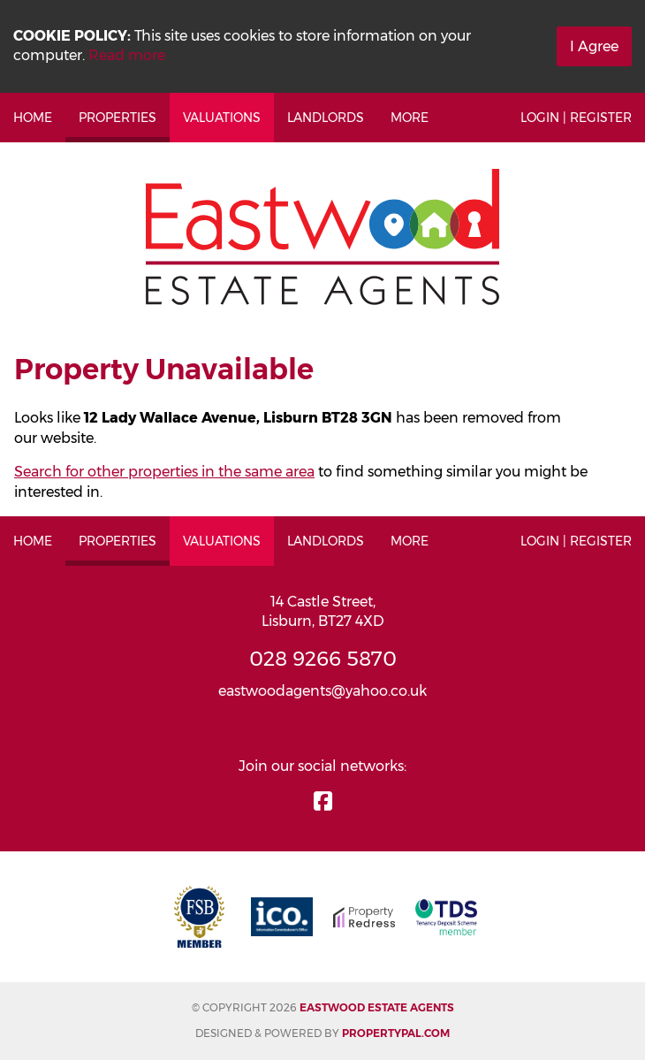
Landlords (325, 118)
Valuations (222, 118)
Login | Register (576, 118)
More (410, 118)
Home (32, 118)
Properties (117, 118)
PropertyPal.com (396, 1033)
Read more (126, 55)
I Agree (594, 46)
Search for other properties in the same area (164, 471)
